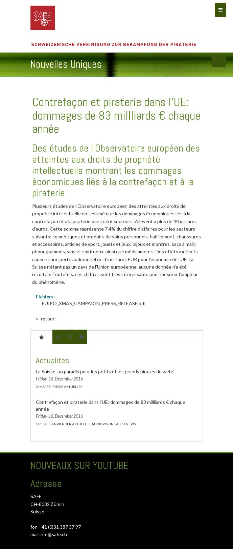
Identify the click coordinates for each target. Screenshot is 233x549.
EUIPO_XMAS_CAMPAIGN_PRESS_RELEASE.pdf (94, 303)
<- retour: (46, 318)
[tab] (41, 337)
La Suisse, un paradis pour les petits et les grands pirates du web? (105, 371)
